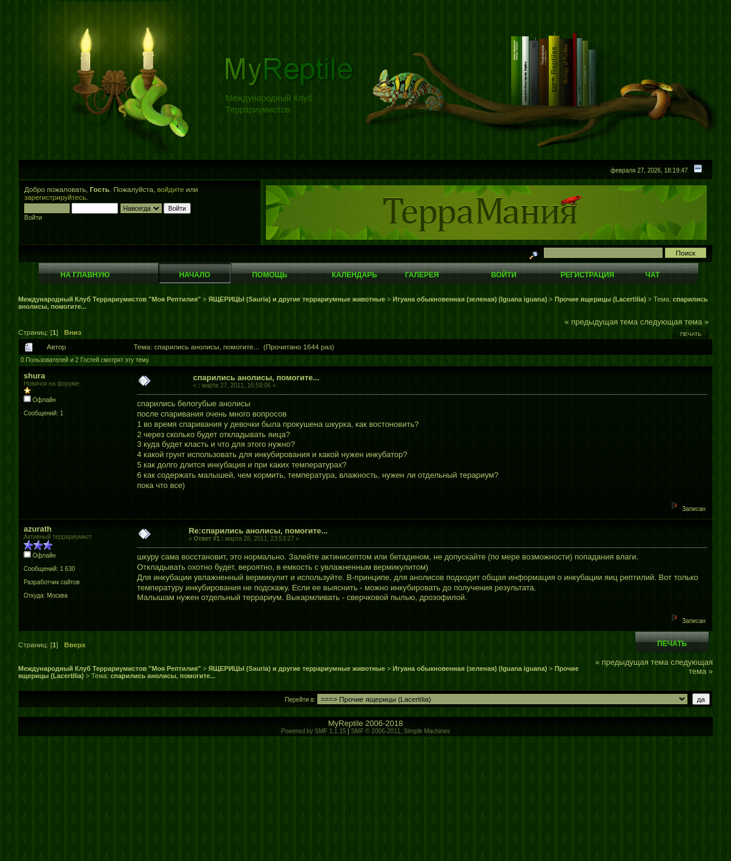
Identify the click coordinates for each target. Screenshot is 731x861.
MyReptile (345, 723)
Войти (504, 275)
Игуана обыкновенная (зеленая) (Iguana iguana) (469, 299)
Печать (690, 334)
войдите (170, 189)
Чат (652, 275)
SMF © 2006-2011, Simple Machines (400, 731)
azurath (37, 528)
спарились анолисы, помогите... (256, 377)
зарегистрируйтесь (55, 197)
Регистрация (587, 275)
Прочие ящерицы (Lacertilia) (600, 299)
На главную (85, 275)
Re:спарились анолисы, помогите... (258, 530)
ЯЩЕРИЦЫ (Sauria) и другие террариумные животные (296, 299)
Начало (194, 275)
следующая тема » (674, 321)
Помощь (269, 275)
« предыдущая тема (601, 321)
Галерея (422, 275)
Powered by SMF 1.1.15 (313, 731)
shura (34, 375)
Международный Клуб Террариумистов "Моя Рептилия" (109, 299)
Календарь (354, 275)
